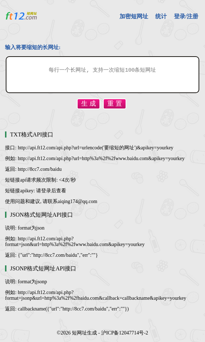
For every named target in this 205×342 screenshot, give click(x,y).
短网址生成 (84, 333)
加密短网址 (133, 16)
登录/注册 (186, 16)
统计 (161, 16)
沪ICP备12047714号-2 (124, 333)
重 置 (114, 103)
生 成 (88, 103)
